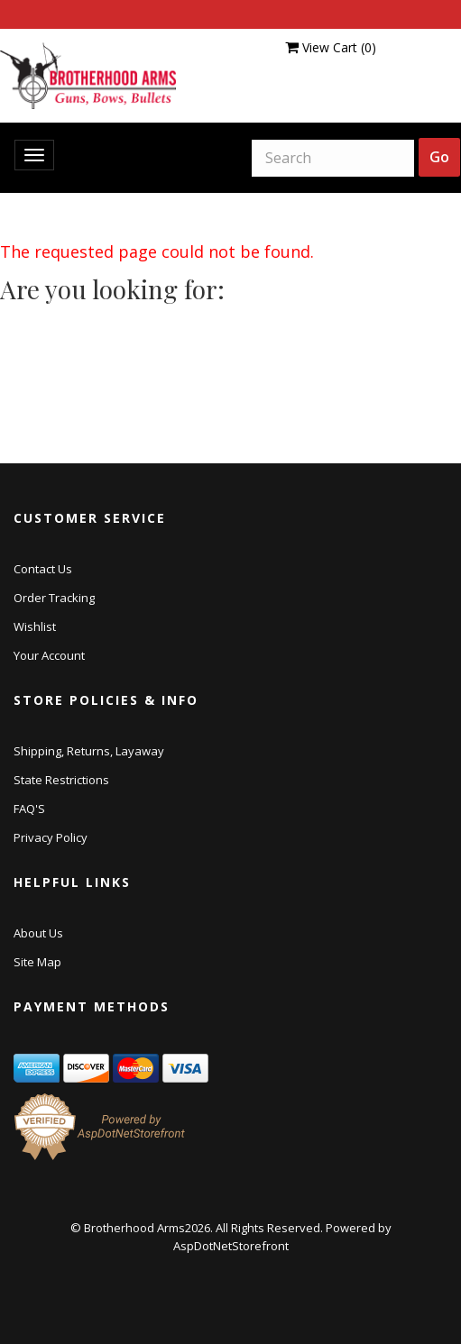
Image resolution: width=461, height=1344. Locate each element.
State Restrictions (61, 780)
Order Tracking (54, 598)
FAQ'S (29, 808)
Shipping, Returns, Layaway (89, 751)
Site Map (37, 962)
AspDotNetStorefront (231, 1246)
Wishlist (35, 626)
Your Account (49, 655)
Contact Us (43, 569)
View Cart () (330, 47)
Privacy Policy (51, 837)
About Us (38, 933)
